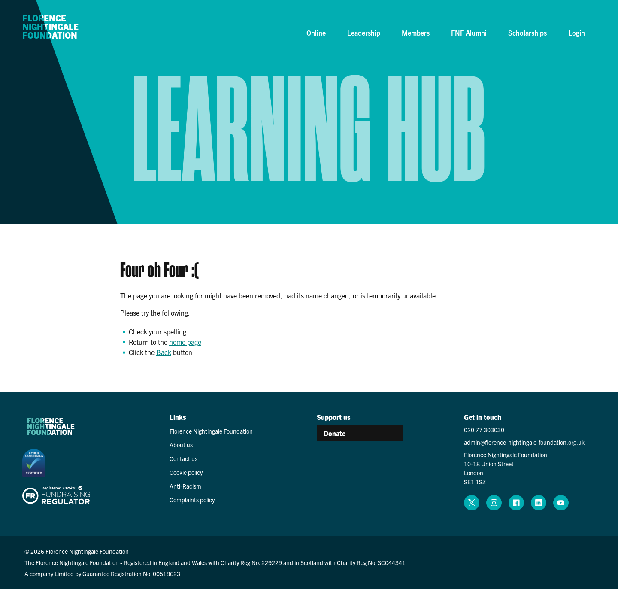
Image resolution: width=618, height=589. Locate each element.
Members (416, 32)
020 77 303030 (484, 430)
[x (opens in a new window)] (471, 502)
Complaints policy (192, 500)
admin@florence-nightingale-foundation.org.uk (524, 442)
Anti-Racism (185, 486)
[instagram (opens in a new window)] (494, 502)
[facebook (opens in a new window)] (516, 502)
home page (185, 341)
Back (163, 352)
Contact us (183, 458)
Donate (334, 433)
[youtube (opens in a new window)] (561, 502)
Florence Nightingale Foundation (50, 27)
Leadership (363, 32)
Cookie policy (186, 472)
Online (316, 32)
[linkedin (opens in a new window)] (538, 502)
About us (181, 445)
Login (576, 32)
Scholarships (527, 32)
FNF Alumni (469, 32)
